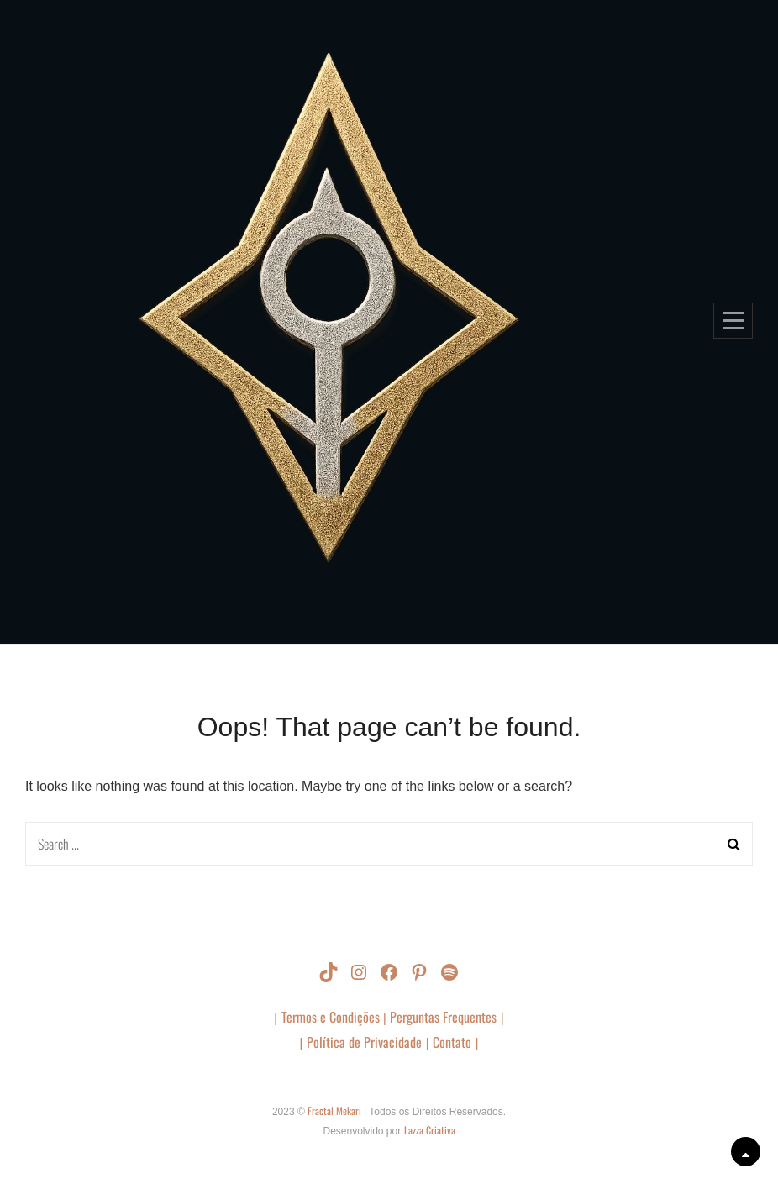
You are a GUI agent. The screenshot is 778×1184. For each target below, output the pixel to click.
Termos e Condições (332, 1017)
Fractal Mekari (336, 1110)
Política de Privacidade (364, 1042)
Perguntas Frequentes (443, 1017)
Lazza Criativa (429, 1130)
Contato (452, 1042)
